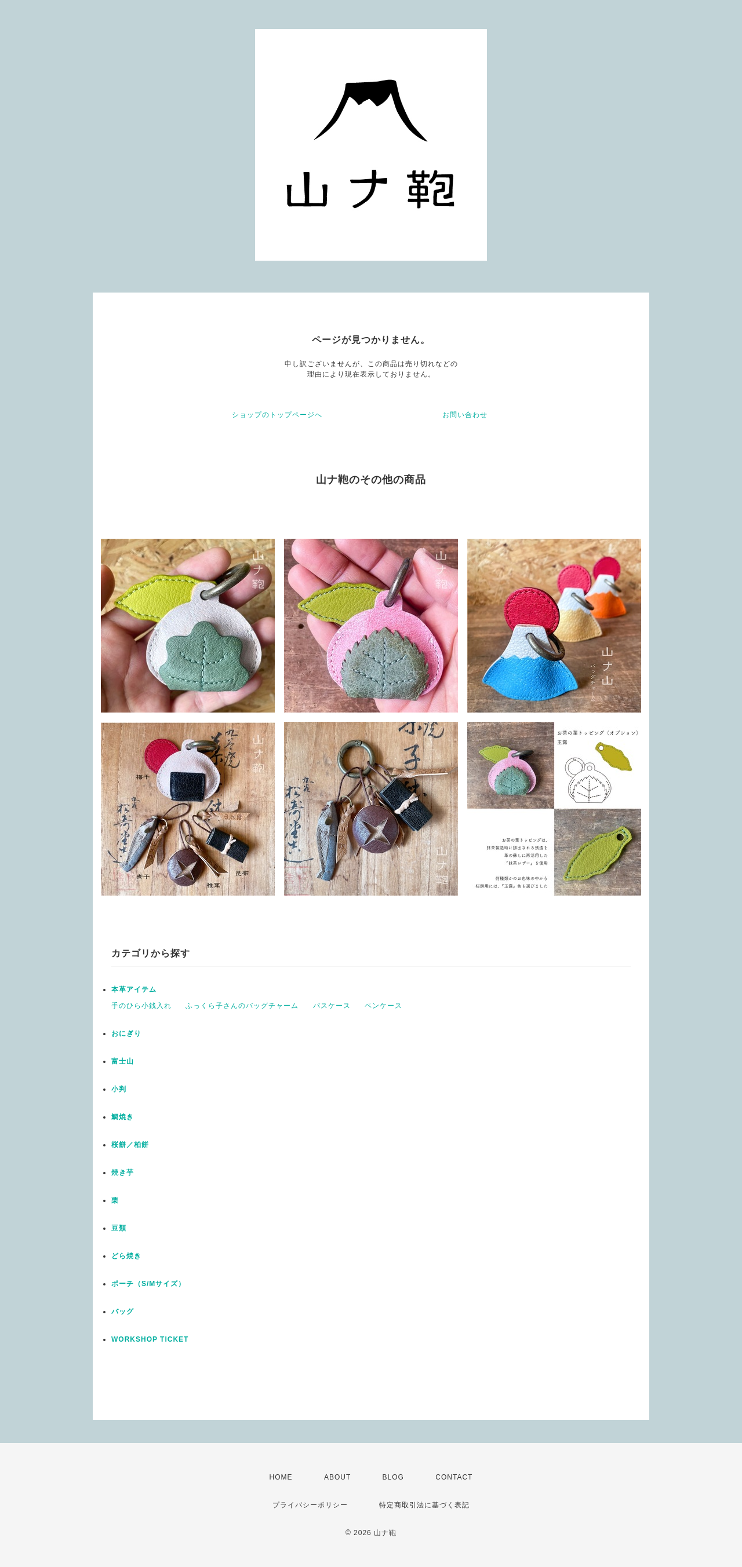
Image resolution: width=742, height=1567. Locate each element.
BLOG (393, 1477)
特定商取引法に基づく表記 (424, 1505)
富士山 (122, 1061)
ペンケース (383, 1006)
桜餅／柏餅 (130, 1145)
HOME (281, 1477)
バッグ (122, 1311)
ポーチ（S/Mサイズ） (148, 1284)
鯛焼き (122, 1117)
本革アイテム (134, 989)
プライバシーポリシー (310, 1505)
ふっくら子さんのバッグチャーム (242, 1006)
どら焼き (126, 1256)
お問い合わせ (465, 415)
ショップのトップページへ (277, 415)
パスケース (332, 1006)
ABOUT (337, 1477)
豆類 (118, 1228)
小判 (118, 1089)
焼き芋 (122, 1172)
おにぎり (126, 1033)
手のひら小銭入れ (141, 1006)
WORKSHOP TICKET (149, 1339)
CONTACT (453, 1477)
